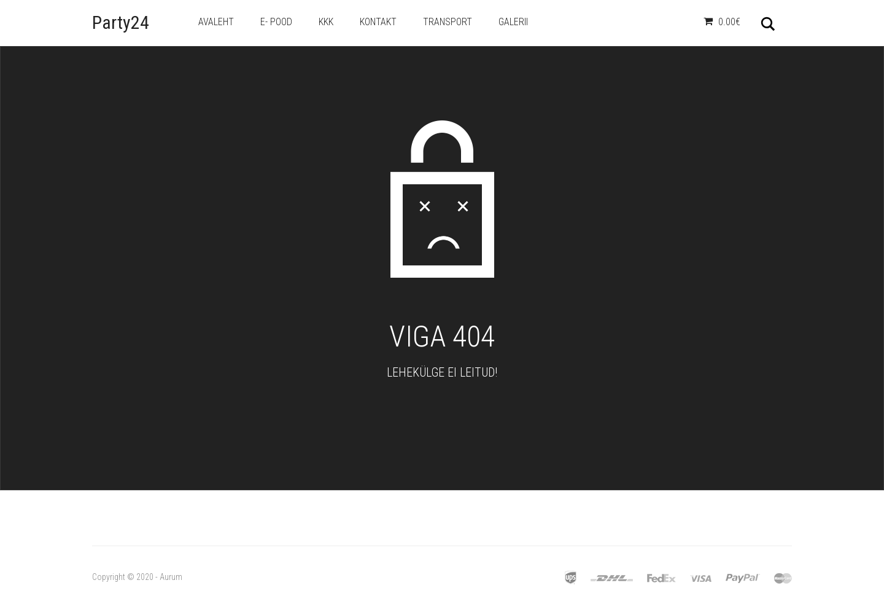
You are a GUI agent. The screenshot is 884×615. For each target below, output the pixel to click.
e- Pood (276, 22)
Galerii (513, 22)
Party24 (120, 22)
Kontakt (378, 22)
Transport (447, 22)
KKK (326, 22)
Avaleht (216, 22)
